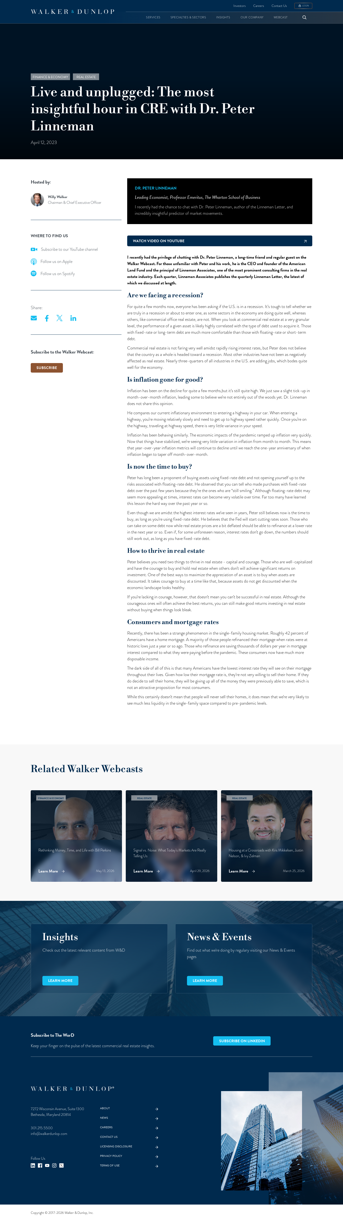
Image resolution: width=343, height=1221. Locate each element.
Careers (258, 6)
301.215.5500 (42, 1128)
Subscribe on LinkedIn (242, 1041)
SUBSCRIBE (46, 368)
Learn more (60, 981)
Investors (239, 6)
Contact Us (279, 6)
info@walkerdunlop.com (49, 1133)
